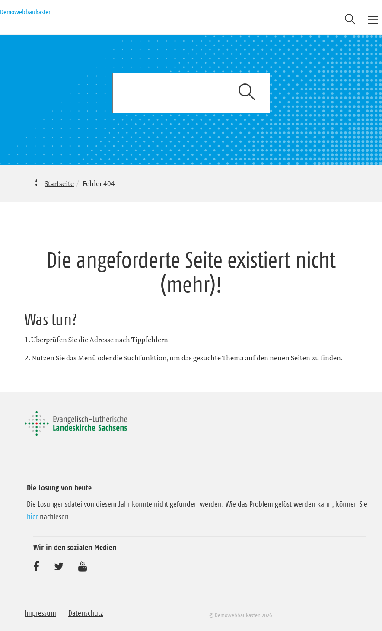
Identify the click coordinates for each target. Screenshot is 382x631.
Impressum (40, 613)
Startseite (59, 183)
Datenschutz (85, 613)
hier (32, 517)
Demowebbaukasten (26, 11)
